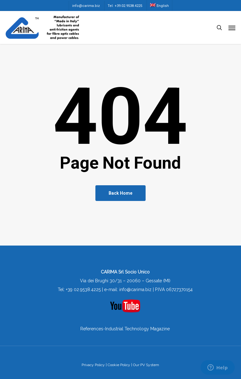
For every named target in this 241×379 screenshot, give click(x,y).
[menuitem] (159, 5)
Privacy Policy (93, 365)
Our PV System (146, 365)
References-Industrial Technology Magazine (125, 328)
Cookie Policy (119, 365)
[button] (231, 27)
